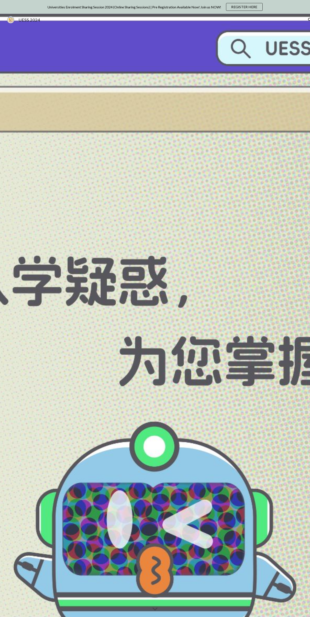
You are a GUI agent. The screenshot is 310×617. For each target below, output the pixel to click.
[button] (155, 609)
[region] (155, 7)
